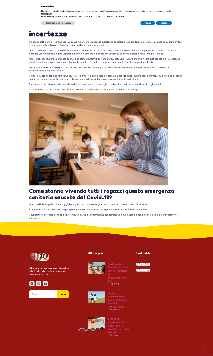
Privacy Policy (144, 264)
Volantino (106, 12)
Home (68, 6)
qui (51, 274)
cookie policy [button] (46, 339)
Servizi (112, 6)
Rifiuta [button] (148, 348)
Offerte (143, 6)
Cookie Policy (144, 270)
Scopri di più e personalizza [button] (58, 348)
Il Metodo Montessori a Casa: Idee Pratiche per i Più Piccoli (118, 325)
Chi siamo (83, 6)
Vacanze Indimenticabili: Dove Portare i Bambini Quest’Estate (116, 300)
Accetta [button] (163, 348)
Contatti (128, 6)
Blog (98, 6)
